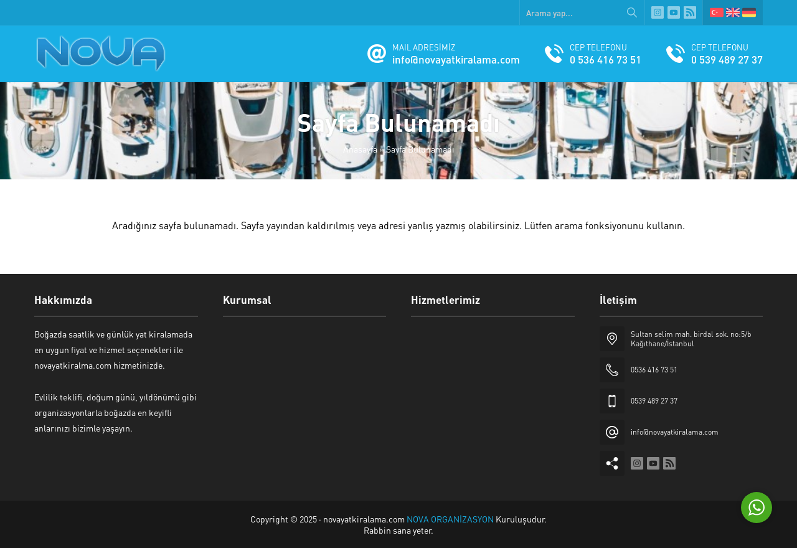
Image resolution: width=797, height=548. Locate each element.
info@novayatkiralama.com (456, 59)
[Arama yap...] (582, 12)
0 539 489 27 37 (727, 59)
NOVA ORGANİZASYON (451, 518)
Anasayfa (360, 148)
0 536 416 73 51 (605, 59)
